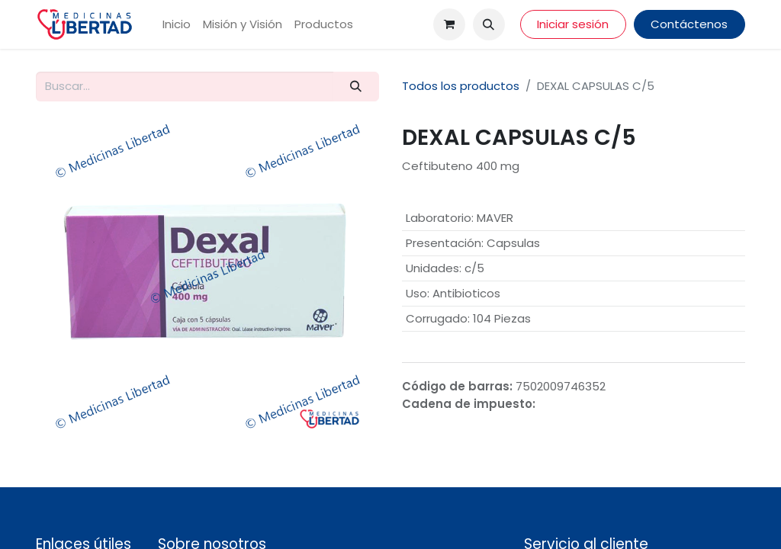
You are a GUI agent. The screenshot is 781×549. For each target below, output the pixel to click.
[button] (489, 24)
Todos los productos (460, 86)
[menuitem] (176, 25)
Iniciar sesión (573, 24)
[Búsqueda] (356, 86)
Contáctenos (689, 24)
